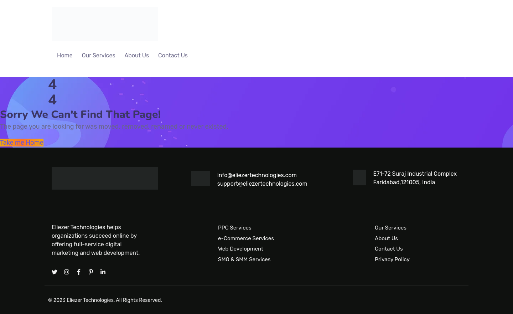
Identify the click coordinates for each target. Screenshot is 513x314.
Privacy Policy (392, 259)
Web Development (240, 249)
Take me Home (21, 142)
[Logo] (105, 24)
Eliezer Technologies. (91, 300)
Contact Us (173, 55)
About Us (137, 55)
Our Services (98, 55)
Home (65, 55)
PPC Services (235, 228)
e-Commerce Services (246, 238)
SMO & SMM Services (244, 259)
